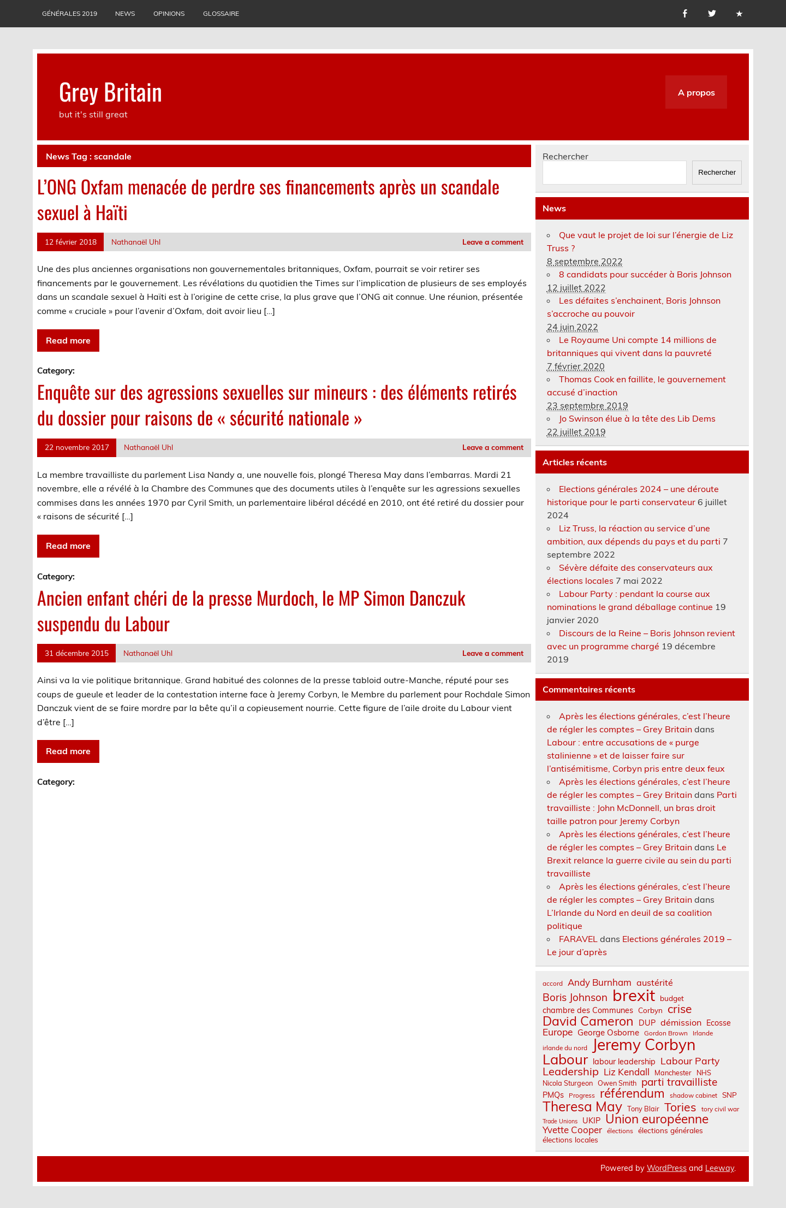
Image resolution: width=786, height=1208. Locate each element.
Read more (68, 340)
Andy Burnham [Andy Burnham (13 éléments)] (600, 982)
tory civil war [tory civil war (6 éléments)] (720, 1109)
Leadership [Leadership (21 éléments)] (571, 1071)
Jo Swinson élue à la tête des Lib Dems (637, 418)
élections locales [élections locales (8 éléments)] (570, 1140)
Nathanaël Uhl (135, 241)
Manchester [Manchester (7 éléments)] (673, 1072)
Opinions (168, 13)
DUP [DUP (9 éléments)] (647, 1023)
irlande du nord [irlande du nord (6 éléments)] (565, 1048)
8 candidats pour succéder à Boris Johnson (645, 274)
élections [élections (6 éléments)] (620, 1131)
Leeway (719, 1168)
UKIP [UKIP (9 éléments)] (591, 1120)
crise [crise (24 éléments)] (680, 1009)
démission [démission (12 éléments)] (680, 1022)
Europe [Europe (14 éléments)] (558, 1032)
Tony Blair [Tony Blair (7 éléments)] (643, 1108)
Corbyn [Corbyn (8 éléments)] (650, 1010)
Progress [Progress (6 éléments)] (582, 1095)
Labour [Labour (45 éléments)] (565, 1059)
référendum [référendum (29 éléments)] (632, 1093)
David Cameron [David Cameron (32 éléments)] (588, 1021)
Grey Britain (110, 90)
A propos (696, 92)
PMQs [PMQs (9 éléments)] (553, 1095)
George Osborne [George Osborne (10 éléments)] (608, 1032)
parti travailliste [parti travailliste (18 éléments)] (679, 1082)
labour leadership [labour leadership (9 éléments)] (624, 1061)
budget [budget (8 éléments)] (672, 998)
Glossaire (221, 13)
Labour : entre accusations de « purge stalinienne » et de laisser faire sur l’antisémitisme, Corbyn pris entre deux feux (636, 755)
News (125, 13)
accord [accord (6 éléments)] (553, 983)
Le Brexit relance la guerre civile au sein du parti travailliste (639, 860)
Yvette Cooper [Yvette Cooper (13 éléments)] (572, 1130)
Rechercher (565, 156)
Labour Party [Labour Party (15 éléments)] (689, 1061)
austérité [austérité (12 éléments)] (654, 982)
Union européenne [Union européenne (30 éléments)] (656, 1119)
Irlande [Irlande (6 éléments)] (703, 1033)
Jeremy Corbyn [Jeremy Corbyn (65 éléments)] (643, 1044)
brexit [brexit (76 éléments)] (633, 995)
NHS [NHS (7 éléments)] (703, 1072)
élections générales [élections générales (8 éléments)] (670, 1130)
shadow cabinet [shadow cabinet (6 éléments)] (693, 1095)
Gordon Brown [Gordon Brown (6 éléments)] (666, 1033)
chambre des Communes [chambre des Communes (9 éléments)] (588, 1010)
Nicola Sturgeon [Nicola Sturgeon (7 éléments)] (568, 1083)
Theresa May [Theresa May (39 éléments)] (582, 1106)
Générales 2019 (69, 13)
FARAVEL (578, 938)
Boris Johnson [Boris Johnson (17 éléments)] (575, 997)
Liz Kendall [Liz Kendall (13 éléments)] (627, 1072)
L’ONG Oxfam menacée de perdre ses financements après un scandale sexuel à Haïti (268, 199)
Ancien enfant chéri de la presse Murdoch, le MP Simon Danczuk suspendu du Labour (251, 610)
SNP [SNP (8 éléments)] (729, 1095)
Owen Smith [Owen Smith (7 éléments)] (617, 1083)
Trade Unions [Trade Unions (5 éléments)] (560, 1121)
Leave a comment (492, 241)
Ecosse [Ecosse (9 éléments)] (718, 1023)
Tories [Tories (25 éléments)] (680, 1107)
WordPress (667, 1168)
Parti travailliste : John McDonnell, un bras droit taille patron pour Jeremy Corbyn (642, 807)
